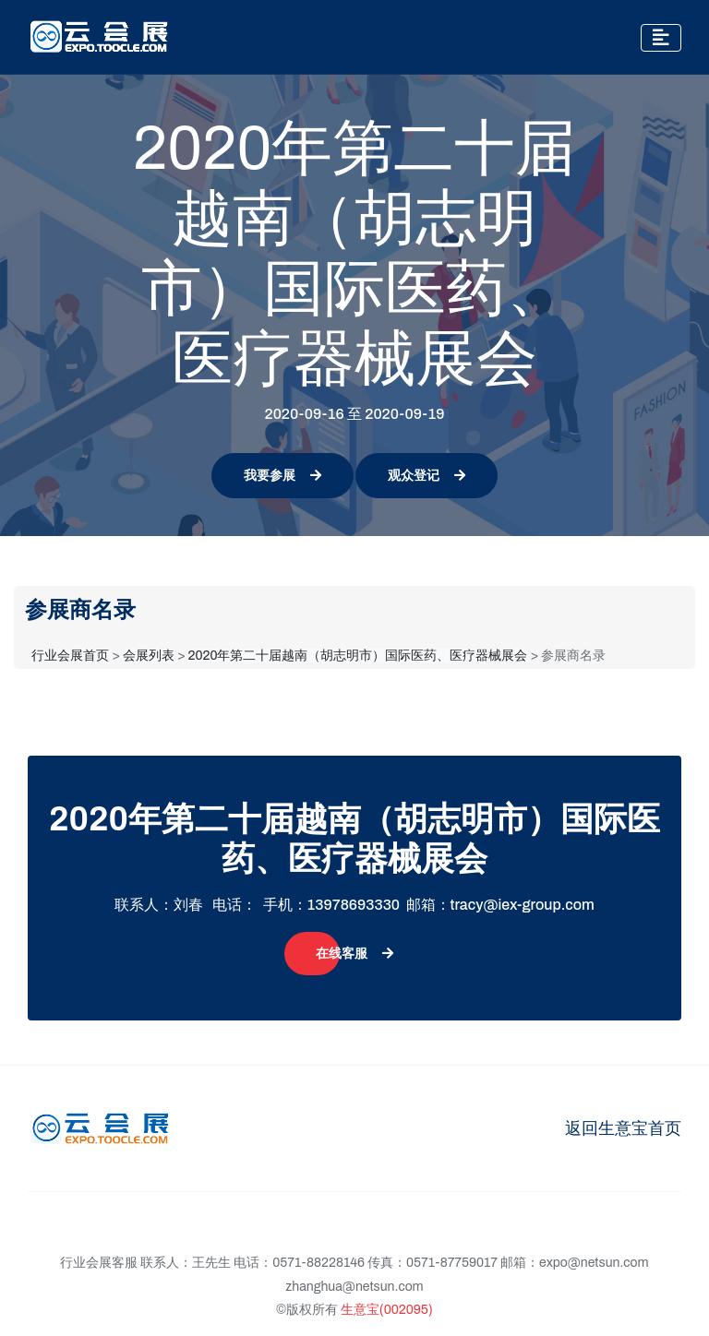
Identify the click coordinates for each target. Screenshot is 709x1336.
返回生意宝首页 (623, 1128)
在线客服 (354, 953)
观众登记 (426, 476)
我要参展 (282, 476)
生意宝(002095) (387, 1310)
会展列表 (148, 655)
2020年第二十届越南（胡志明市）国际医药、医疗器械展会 (358, 655)
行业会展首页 (70, 655)
